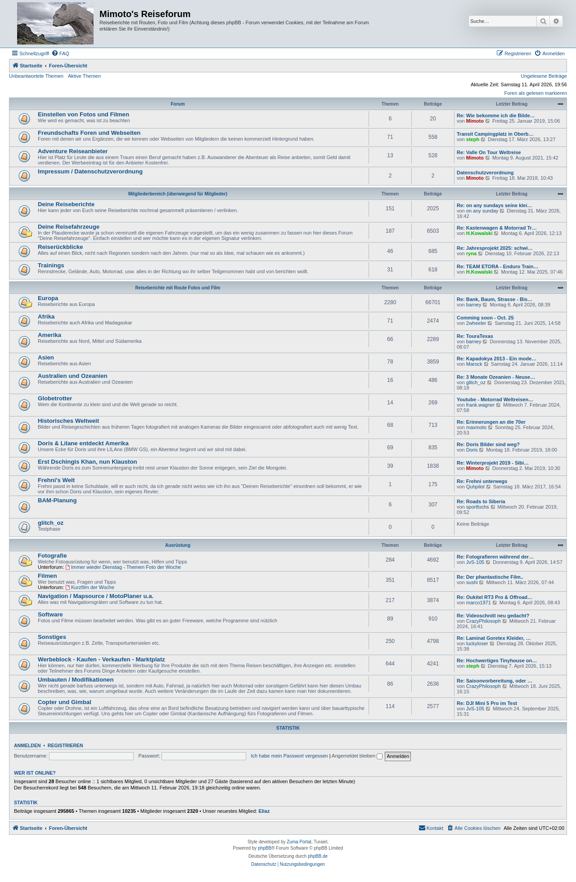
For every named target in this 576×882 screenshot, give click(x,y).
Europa (48, 298)
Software (50, 614)
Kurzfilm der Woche (89, 587)
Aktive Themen (84, 76)
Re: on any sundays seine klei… (494, 205)
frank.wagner (480, 405)
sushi (472, 582)
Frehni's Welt (56, 480)
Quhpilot (475, 486)
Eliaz (264, 811)
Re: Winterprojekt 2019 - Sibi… (493, 462)
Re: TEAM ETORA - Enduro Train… (498, 266)
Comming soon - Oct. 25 (485, 317)
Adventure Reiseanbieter (73, 151)
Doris (472, 449)
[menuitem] (60, 53)
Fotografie (52, 555)
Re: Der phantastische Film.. (490, 577)
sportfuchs (477, 507)
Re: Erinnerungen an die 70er (491, 422)
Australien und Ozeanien (73, 375)
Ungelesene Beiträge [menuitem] (544, 76)
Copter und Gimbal (64, 702)
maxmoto (476, 427)
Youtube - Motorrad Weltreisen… (495, 399)
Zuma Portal (299, 841)
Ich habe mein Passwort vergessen (289, 755)
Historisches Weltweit (68, 420)
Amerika (49, 335)
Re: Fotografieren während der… (495, 556)
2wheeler (476, 323)
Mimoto (475, 121)
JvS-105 (475, 562)
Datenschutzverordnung (485, 172)
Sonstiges (52, 637)
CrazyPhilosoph (483, 621)
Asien (46, 357)
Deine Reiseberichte (66, 204)
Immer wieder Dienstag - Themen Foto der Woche (123, 567)
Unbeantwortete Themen (36, 76)
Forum (177, 104)
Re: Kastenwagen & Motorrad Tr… (497, 227)
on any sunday (482, 210)
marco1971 (478, 602)
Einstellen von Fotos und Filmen (83, 114)
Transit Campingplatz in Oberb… (495, 134)
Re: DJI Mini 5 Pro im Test (487, 703)
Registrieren (65, 745)
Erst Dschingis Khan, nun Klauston (87, 461)
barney (474, 304)
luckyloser (477, 643)
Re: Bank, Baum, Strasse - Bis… (494, 299)
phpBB (264, 848)
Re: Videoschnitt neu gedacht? (493, 615)
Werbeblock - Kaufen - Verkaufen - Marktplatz (101, 659)
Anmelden (27, 745)
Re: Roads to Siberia (481, 501)
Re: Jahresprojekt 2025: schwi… (495, 248)
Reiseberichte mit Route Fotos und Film (177, 287)
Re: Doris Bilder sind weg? (488, 444)
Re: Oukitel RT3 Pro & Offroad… (494, 597)
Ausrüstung (177, 545)
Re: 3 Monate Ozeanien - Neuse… (496, 377)
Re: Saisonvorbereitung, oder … (494, 680)
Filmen (47, 575)
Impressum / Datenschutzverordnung (90, 171)
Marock (474, 364)
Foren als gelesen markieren (535, 93)
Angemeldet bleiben (357, 755)
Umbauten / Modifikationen (76, 679)
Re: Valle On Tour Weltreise (489, 152)
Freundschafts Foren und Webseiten (89, 132)
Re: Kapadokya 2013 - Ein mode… (496, 358)
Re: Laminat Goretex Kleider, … (494, 638)
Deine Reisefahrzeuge (68, 226)
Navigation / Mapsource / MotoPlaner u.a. (95, 596)
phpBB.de (318, 856)
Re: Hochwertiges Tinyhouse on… (497, 660)
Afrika (46, 316)
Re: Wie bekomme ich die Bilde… (496, 115)
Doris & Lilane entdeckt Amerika (83, 443)
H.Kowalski (479, 233)
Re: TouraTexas (475, 336)
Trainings (51, 265)
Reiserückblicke (60, 247)
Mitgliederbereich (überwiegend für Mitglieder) (177, 193)
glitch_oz (476, 382)
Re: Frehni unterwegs (482, 481)
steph (472, 139)
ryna (471, 253)
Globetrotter (55, 398)
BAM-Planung (57, 500)
